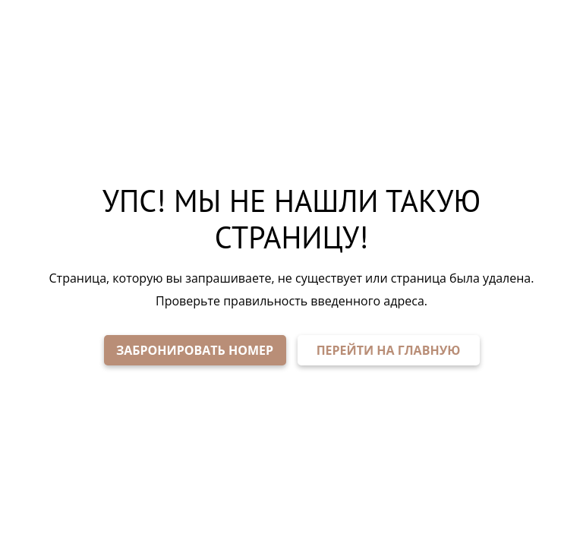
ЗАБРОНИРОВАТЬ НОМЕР (194, 350)
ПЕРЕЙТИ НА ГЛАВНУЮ (389, 350)
